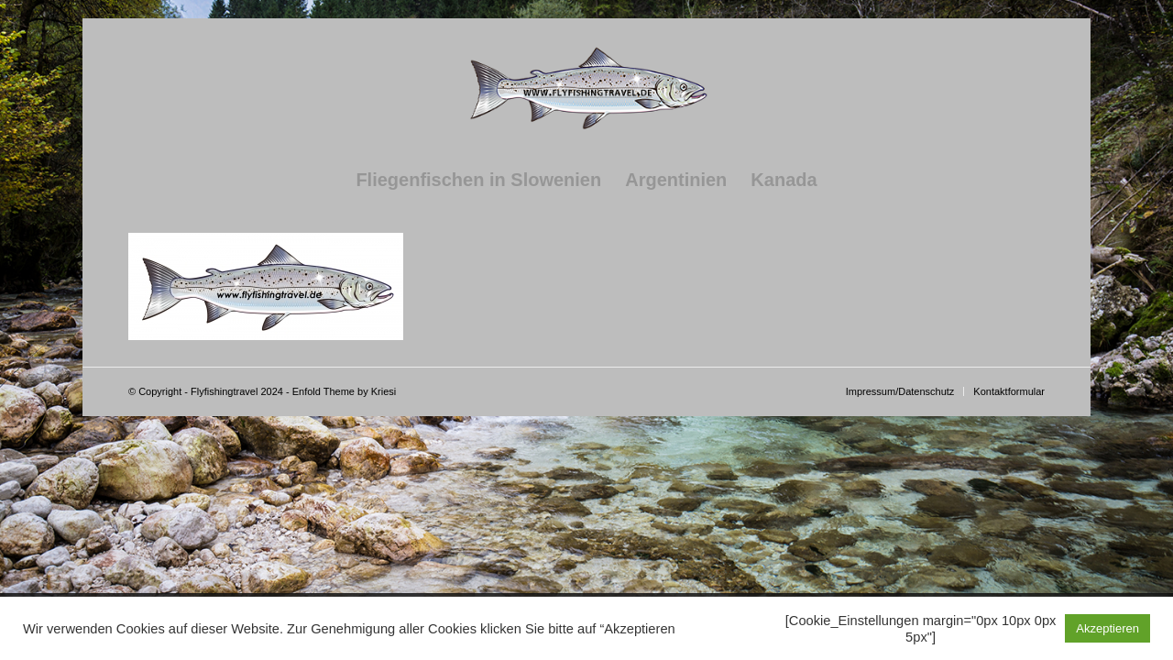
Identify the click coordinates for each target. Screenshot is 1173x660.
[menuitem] (478, 180)
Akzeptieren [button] (1107, 628)
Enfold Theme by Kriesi (344, 391)
